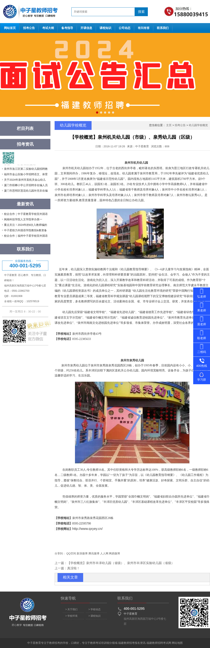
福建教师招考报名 (129, 642)
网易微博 (114, 553)
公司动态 (124, 28)
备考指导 (67, 28)
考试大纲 (48, 28)
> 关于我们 (71, 609)
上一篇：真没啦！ (67, 568)
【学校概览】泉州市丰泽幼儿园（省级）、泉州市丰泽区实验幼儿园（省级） (120, 563)
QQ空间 (71, 553)
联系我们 (163, 28)
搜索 (141, 11)
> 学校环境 (71, 615)
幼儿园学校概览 (198, 125)
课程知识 (105, 28)
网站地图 (177, 642)
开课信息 (86, 28)
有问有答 (144, 28)
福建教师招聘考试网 (159, 642)
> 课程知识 (94, 615)
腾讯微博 (93, 553)
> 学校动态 (94, 609)
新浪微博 (82, 553)
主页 (169, 125)
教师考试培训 (98, 642)
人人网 (104, 553)
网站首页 (29, 11)
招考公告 (29, 28)
